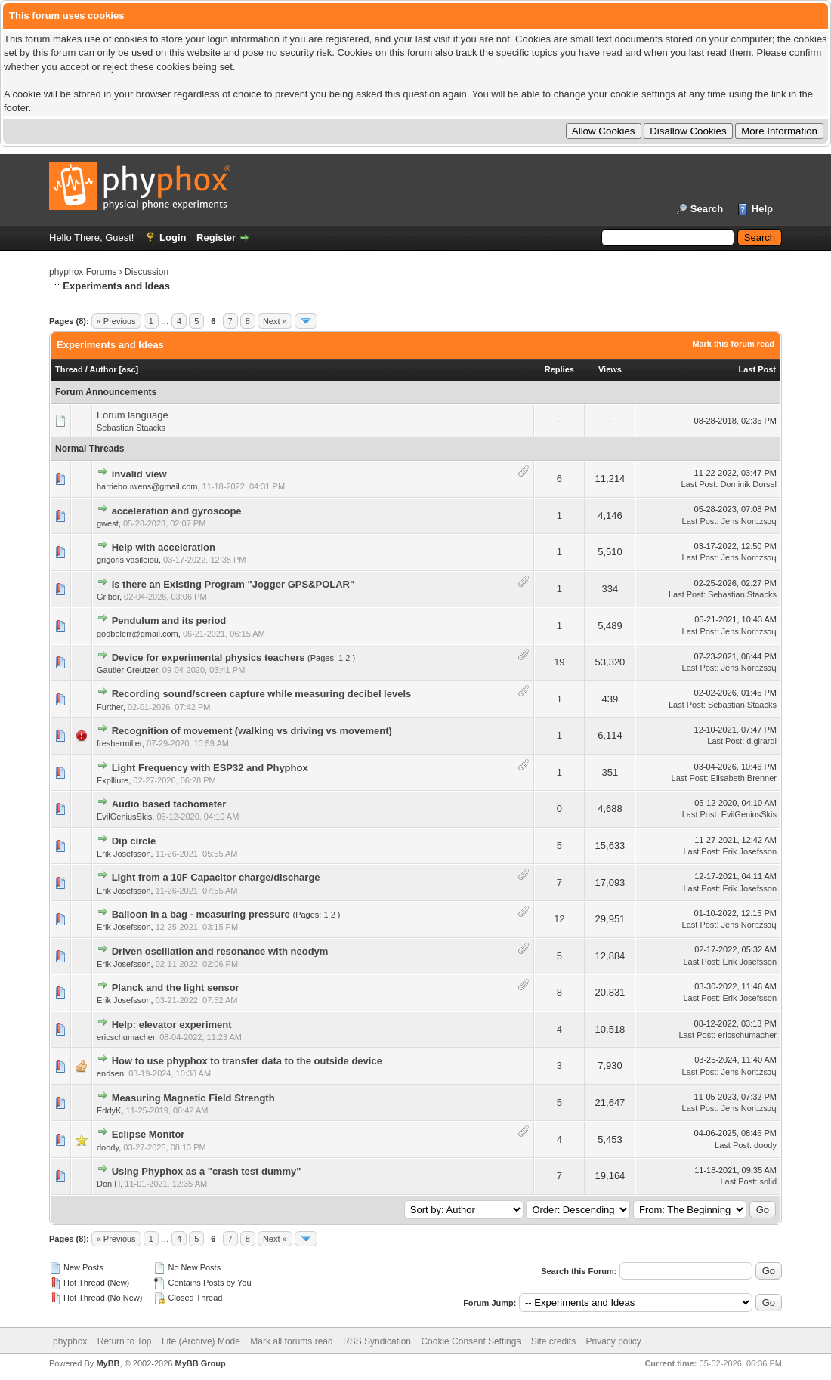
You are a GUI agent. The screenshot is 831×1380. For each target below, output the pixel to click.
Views (610, 369)
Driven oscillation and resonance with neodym (220, 951)
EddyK (109, 1110)
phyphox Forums (82, 272)
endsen (110, 1073)
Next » (275, 321)
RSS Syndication (377, 1341)
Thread (69, 369)
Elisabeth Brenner (744, 778)
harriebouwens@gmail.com (147, 486)
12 (559, 919)
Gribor (108, 596)
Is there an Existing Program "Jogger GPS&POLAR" (233, 584)
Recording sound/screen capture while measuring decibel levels (262, 693)
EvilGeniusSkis (124, 816)
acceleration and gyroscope (177, 511)
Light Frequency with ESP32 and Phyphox (210, 767)
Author (102, 369)
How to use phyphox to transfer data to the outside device (247, 1061)
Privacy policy (613, 1341)
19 (559, 662)
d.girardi (761, 741)
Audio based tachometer (169, 804)
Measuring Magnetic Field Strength (193, 1098)
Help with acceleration (163, 547)
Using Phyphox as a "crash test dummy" (206, 1171)
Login (172, 237)
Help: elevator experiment (172, 1024)
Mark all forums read (291, 1341)
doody (108, 1147)
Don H (108, 1183)
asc (128, 369)
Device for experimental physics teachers (208, 657)
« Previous (116, 321)
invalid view (139, 474)
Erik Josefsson (124, 853)
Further (110, 707)
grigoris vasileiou (128, 559)
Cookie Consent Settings (471, 1341)
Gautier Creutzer (127, 670)
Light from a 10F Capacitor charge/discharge (216, 877)
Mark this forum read (733, 343)
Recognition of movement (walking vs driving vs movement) (252, 730)
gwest (108, 523)
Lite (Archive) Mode (201, 1341)
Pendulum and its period (169, 620)
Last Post (757, 369)
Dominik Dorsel (748, 484)
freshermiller (119, 743)
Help (762, 209)
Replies (559, 369)
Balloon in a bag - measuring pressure (201, 914)
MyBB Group (200, 1363)
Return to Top (124, 1341)
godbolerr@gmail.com (137, 633)
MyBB (107, 1363)
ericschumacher (126, 1037)
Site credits (553, 1341)
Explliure (112, 780)
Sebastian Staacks (131, 427)
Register (216, 237)
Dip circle (134, 841)
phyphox (70, 1341)
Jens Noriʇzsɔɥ (749, 521)
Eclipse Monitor (148, 1134)
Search (706, 209)
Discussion (146, 272)
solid (768, 1181)
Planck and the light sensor (175, 987)
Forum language (132, 415)
